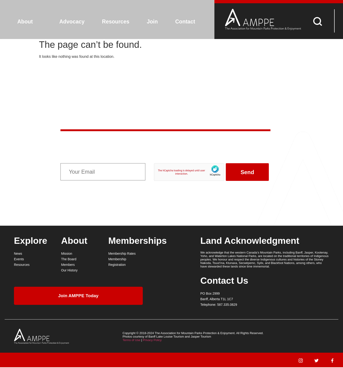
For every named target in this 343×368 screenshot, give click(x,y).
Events (19, 260)
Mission (66, 254)
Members (68, 265)
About (25, 22)
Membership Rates (122, 254)
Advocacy (72, 22)
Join (152, 22)
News (18, 254)
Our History (69, 271)
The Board (68, 260)
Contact (185, 22)
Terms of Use (131, 340)
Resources (116, 22)
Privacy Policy (152, 340)
